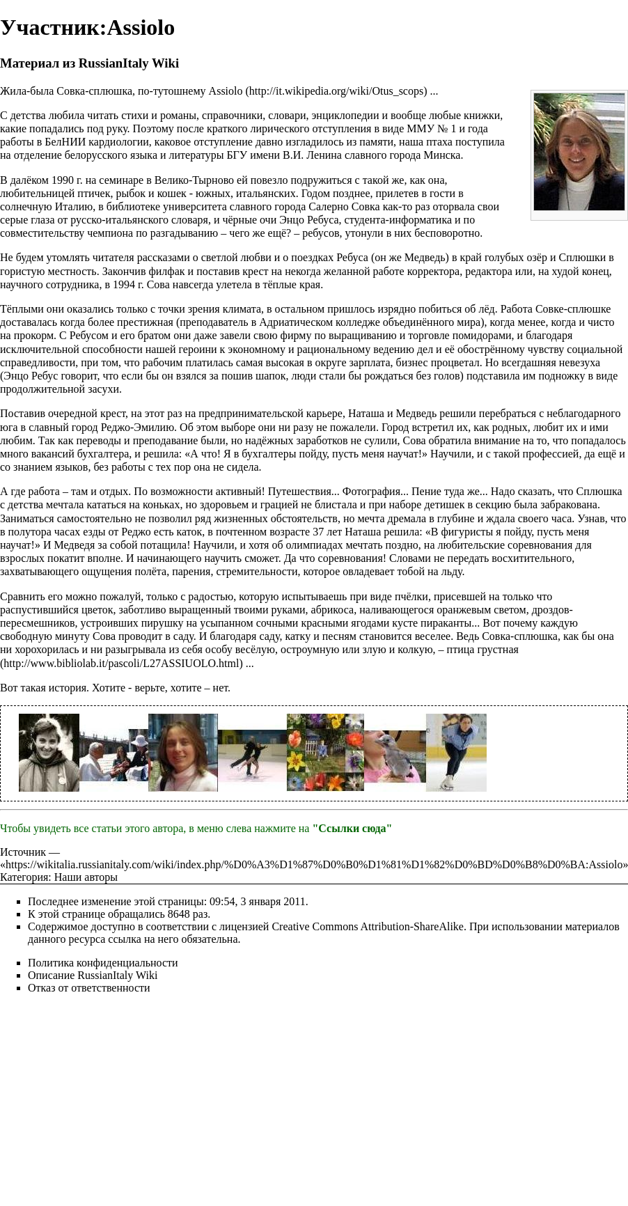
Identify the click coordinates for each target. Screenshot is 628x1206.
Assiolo (226, 91)
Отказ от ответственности (89, 988)
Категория (24, 877)
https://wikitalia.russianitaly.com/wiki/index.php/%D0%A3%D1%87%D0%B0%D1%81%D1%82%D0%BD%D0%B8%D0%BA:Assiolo (314, 864)
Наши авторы (86, 877)
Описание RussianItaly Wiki (92, 975)
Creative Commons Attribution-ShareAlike (368, 926)
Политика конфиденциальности (103, 963)
